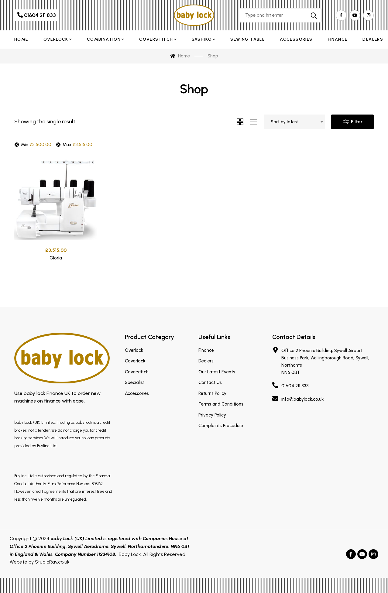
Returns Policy (212, 393)
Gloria (56, 259)
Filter (352, 120)
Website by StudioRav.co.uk (40, 562)
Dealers (206, 361)
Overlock (134, 350)
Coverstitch (137, 372)
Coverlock (135, 361)
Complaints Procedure (220, 425)
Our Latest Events (216, 372)
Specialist (135, 382)
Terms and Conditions (220, 404)
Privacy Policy (212, 415)
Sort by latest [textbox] (285, 122)
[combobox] (294, 122)
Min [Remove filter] (36, 144)
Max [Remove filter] (77, 144)
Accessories (137, 393)
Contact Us (210, 382)
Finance (206, 350)
